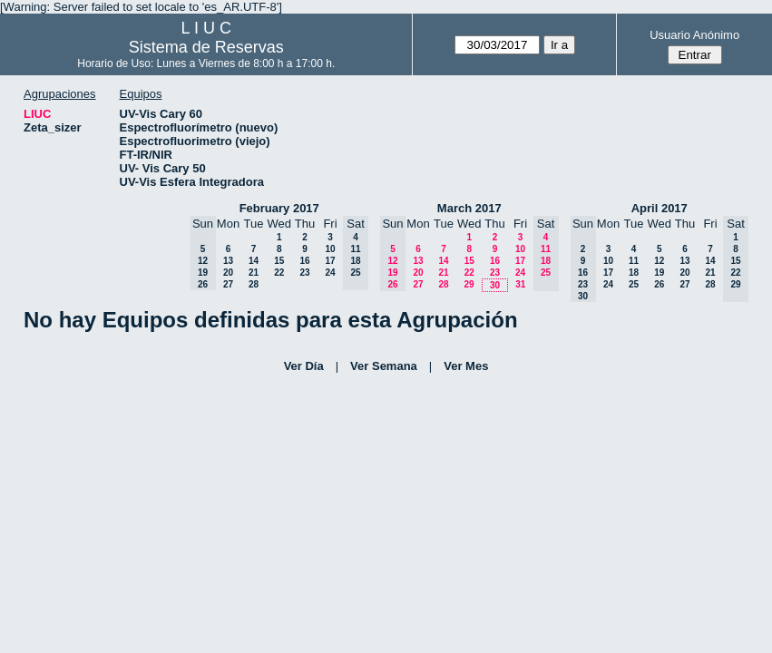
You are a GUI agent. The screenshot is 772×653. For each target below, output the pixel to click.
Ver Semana (383, 366)
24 (330, 273)
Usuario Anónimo (694, 35)
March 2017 (469, 208)
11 (634, 261)
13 (228, 261)
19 (659, 273)
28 (254, 284)
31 (520, 284)
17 (330, 261)
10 (330, 249)
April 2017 (659, 208)
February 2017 (279, 208)
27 (228, 284)
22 (279, 273)
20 (228, 273)
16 (304, 261)
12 (659, 261)
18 (634, 273)
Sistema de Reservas (206, 47)
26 (659, 284)
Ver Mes (466, 366)
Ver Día (304, 366)
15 (279, 261)
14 (254, 261)
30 (495, 285)
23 (304, 273)
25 (634, 284)
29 (469, 284)
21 (254, 273)
